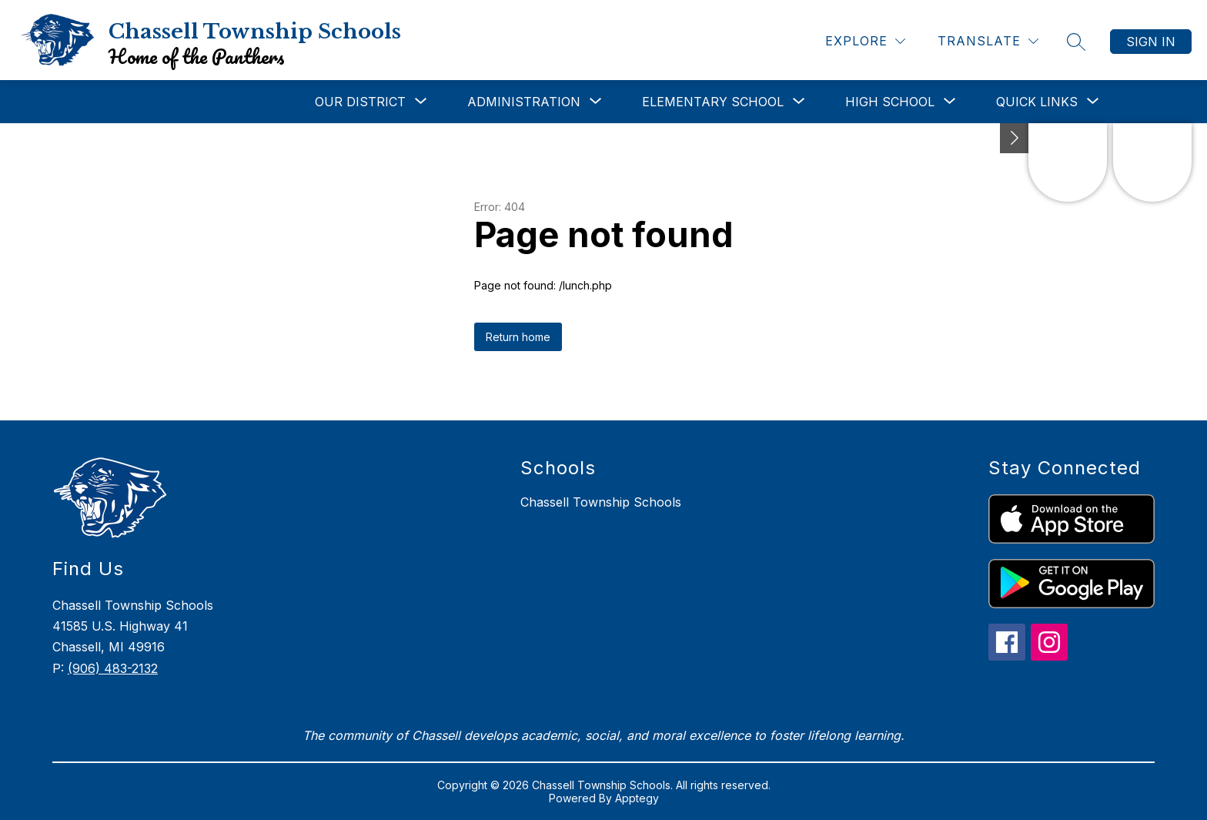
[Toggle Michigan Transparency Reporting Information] (1014, 138)
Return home (518, 336)
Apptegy (637, 798)
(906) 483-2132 (113, 668)
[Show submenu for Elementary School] (713, 101)
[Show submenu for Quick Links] (1037, 101)
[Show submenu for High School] (890, 101)
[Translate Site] (988, 41)
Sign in (1150, 41)
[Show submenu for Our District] (360, 101)
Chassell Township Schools (600, 502)
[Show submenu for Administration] (523, 101)
